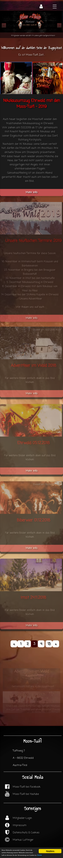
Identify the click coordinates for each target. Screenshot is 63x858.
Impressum (19, 825)
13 (49, 643)
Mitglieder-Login (22, 818)
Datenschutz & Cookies (26, 833)
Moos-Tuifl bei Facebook (26, 787)
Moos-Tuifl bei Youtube (26, 794)
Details (39, 855)
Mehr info (31, 192)
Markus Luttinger (23, 840)
